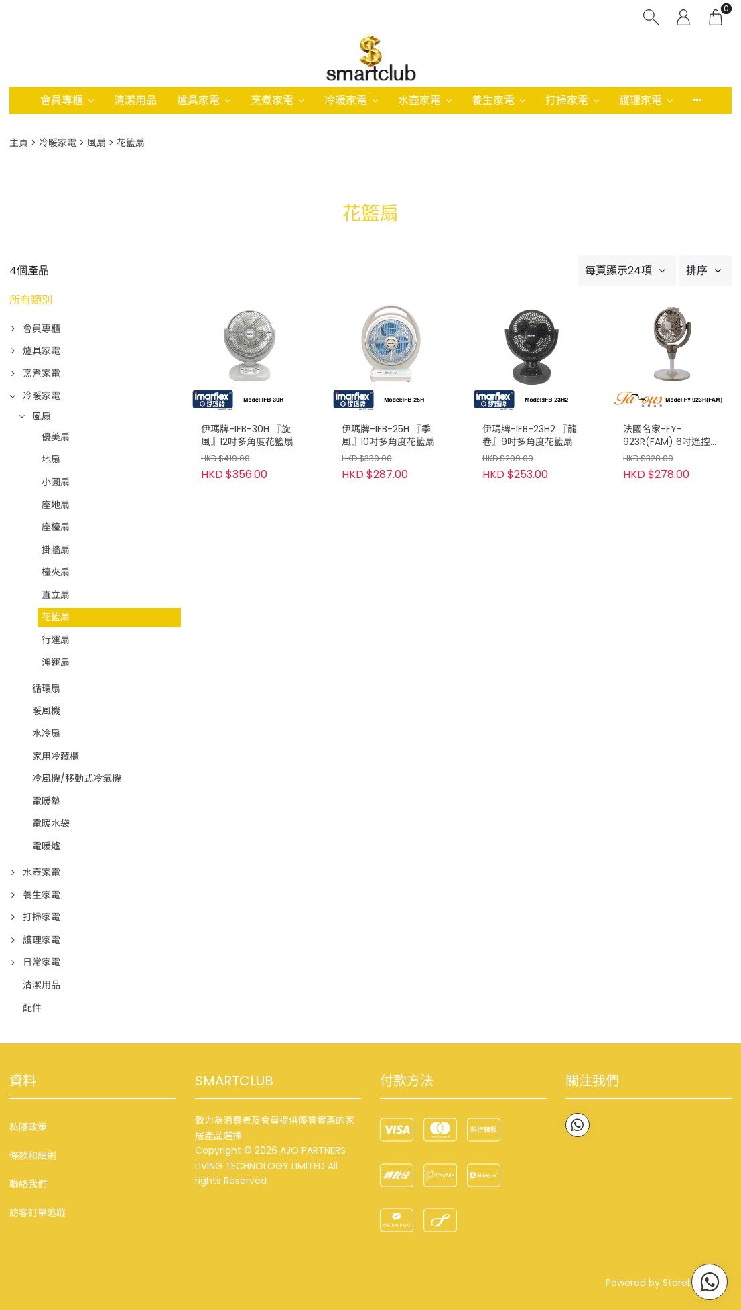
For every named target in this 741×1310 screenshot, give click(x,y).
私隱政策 (28, 1127)
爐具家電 (198, 100)
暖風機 (46, 710)
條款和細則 (32, 1156)
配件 (32, 1007)
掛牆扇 (56, 549)
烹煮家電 (272, 100)
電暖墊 (46, 801)
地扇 (51, 459)
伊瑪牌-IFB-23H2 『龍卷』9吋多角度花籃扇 (529, 436)
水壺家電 (419, 100)
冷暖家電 (345, 100)
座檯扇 (56, 527)
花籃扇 (56, 616)
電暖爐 (46, 846)
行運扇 (56, 639)
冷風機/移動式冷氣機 (76, 778)
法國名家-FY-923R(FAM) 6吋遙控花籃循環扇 (671, 436)
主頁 (18, 143)
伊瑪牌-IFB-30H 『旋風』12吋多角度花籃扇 (247, 436)
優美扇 (56, 437)
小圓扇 (56, 482)
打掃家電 (566, 100)
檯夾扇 (56, 572)
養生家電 (493, 100)
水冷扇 (46, 733)
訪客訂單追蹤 (37, 1212)
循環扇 (46, 688)
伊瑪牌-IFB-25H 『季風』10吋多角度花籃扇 (388, 436)
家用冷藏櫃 (55, 756)
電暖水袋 (51, 823)
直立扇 (56, 594)
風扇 (96, 143)
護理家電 (640, 100)
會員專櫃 (61, 100)
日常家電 (41, 962)
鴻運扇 (56, 662)
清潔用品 (135, 100)
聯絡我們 (28, 1184)
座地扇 (56, 505)
